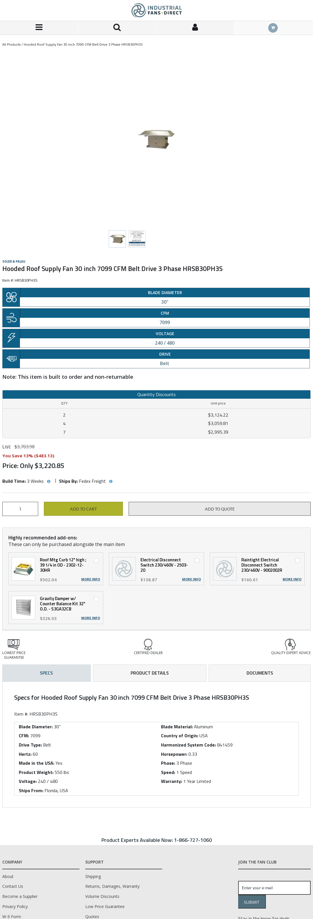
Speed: (168, 772)
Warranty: (171, 781)
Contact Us (12, 886)
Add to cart (83, 509)
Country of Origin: (179, 735)
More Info (90, 579)
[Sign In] (195, 28)
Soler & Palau (13, 261)
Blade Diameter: (36, 726)
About (8, 876)
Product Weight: (36, 772)
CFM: (24, 735)
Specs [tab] (46, 672)
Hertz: (25, 754)
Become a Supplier (20, 896)
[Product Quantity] (20, 509)
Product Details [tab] (150, 672)
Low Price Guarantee (105, 906)
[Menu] (39, 28)
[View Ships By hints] (110, 482)
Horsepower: (174, 754)
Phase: (168, 763)
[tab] (156, 744)
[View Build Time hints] (48, 482)
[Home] (157, 10)
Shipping (93, 876)
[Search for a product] (117, 28)
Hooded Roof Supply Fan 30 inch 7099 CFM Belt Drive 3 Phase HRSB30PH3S (83, 44)
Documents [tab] (260, 672)
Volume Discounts (102, 896)
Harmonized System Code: (188, 744)
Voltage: (28, 781)
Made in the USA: (36, 763)
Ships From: (31, 790)
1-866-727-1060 (193, 840)
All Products (11, 44)
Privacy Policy (15, 906)
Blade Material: (177, 726)
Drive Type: (30, 744)
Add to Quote (220, 509)
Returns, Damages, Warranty (112, 886)
